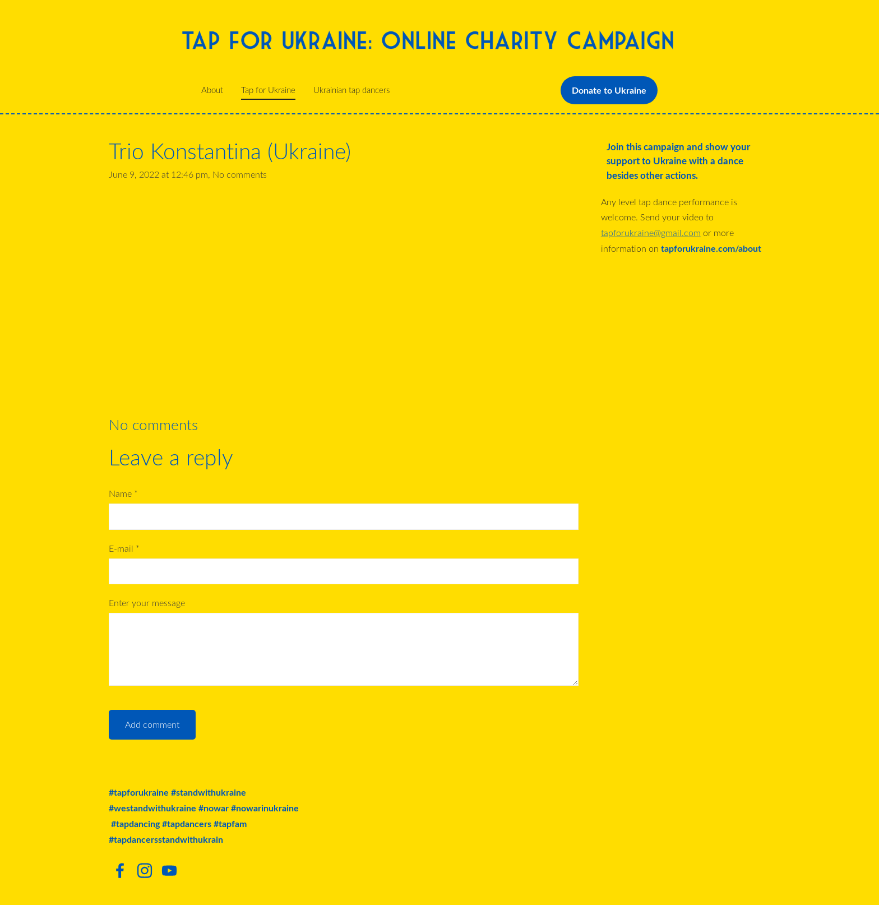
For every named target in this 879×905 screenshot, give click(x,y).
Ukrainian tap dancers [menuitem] (351, 89)
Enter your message (147, 603)
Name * (123, 493)
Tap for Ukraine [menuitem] (268, 89)
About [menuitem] (212, 89)
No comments (239, 174)
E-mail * (124, 548)
